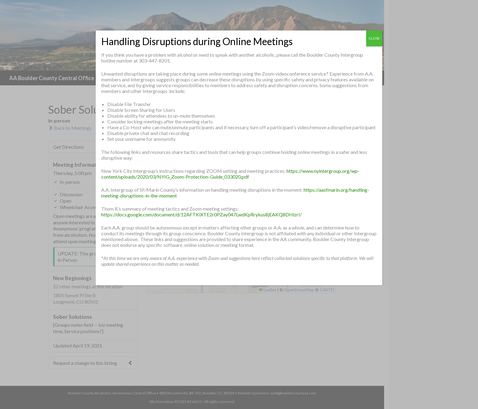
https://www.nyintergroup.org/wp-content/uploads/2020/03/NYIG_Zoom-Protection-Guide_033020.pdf (230, 174)
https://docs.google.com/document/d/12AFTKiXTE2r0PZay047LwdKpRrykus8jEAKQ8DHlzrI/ (201, 214)
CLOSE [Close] (374, 38)
